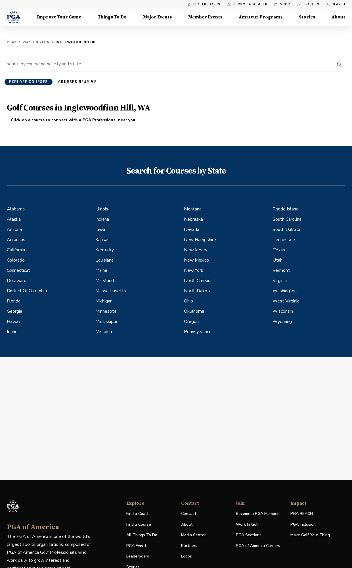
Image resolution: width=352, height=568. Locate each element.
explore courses (28, 82)
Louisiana (104, 260)
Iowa (100, 229)
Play (11, 42)
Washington (36, 42)
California (16, 250)
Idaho (12, 332)
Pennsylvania (197, 332)
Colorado (16, 260)
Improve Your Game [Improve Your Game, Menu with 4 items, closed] (59, 17)
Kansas (102, 240)
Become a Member (247, 4)
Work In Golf (247, 524)
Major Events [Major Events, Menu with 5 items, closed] (157, 17)
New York (193, 270)
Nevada (191, 229)
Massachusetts (110, 291)
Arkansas (16, 240)
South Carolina (287, 219)
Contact (188, 513)
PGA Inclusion (303, 524)
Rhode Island (286, 209)
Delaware (16, 280)
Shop (282, 4)
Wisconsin (283, 311)
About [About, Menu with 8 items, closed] (338, 17)
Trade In (308, 4)
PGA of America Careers (258, 546)
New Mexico (196, 260)
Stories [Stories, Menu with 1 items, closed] (307, 17)
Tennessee (284, 240)
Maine (101, 270)
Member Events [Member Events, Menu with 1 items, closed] (205, 17)
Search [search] (335, 4)
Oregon (191, 321)
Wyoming (282, 321)
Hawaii (13, 321)
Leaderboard (137, 556)
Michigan (103, 301)
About (187, 524)
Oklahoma (194, 311)
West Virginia (286, 301)
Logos (186, 556)
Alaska (14, 219)
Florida (13, 301)
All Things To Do (141, 535)
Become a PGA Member (257, 513)
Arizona (14, 229)
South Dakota (286, 229)
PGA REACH (301, 514)
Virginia (280, 280)
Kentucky (104, 250)
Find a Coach (138, 513)
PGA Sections (248, 535)
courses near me (77, 82)
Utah (277, 260)
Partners (189, 545)
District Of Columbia (27, 291)
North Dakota (197, 291)
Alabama (16, 209)
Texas (279, 250)
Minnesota (105, 311)
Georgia (14, 311)
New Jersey (195, 250)
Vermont (281, 270)
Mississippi (106, 321)
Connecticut (18, 270)
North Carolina (198, 280)
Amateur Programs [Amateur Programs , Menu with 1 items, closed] (260, 17)
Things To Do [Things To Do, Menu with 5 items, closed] (112, 17)
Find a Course (138, 524)
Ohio (188, 301)
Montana (193, 209)
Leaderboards (203, 4)
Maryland (104, 280)
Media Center (193, 535)
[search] (339, 65)
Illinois (101, 209)
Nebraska (193, 219)
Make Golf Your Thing (310, 535)
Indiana (102, 219)
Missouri (103, 332)
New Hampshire (200, 240)
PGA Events (137, 545)
